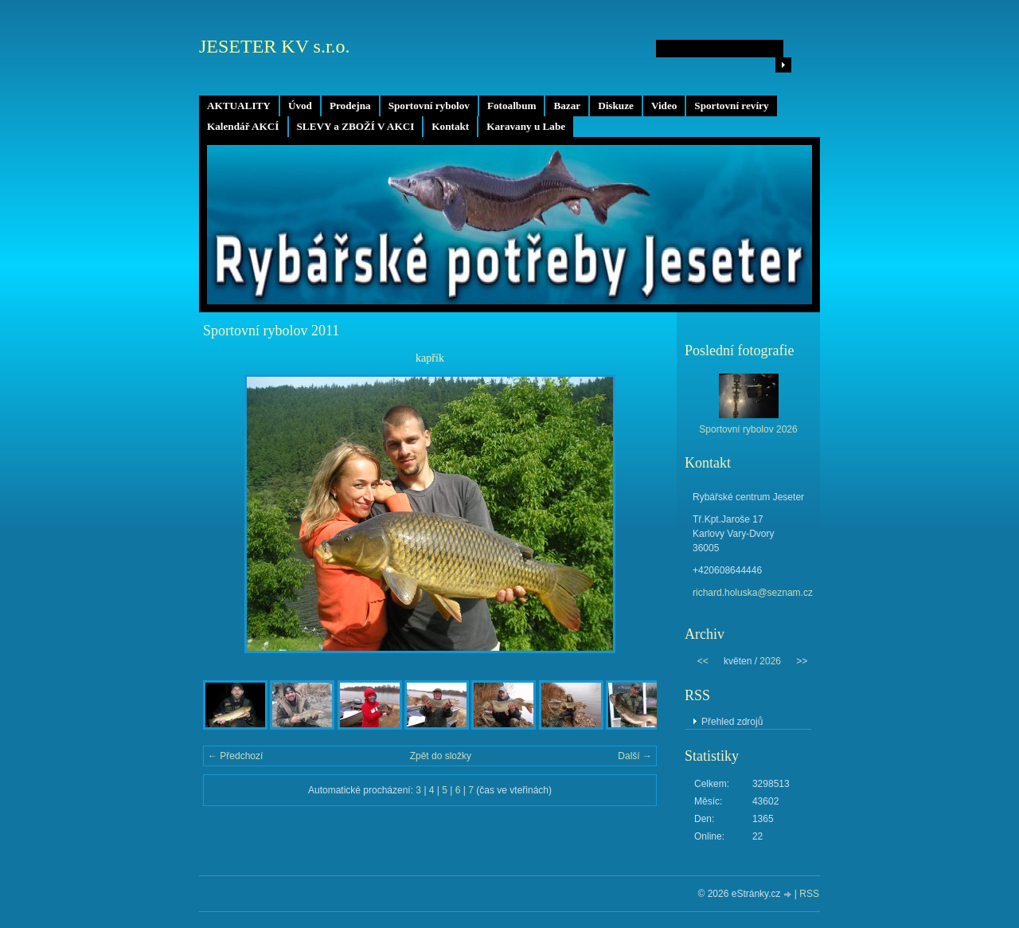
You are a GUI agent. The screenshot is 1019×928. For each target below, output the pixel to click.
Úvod (300, 106)
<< (703, 661)
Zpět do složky (440, 756)
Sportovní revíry (731, 106)
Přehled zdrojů (732, 721)
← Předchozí (235, 756)
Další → (635, 756)
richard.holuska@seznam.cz (753, 592)
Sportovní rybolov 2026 (748, 429)
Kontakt (450, 126)
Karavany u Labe (525, 126)
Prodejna (350, 106)
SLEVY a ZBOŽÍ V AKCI (356, 126)
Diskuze (616, 106)
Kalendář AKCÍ (243, 126)
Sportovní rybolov (429, 106)
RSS (809, 893)
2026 (770, 661)
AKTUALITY (239, 106)
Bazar (566, 106)
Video (664, 106)
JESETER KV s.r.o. (274, 46)
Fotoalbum (512, 106)
